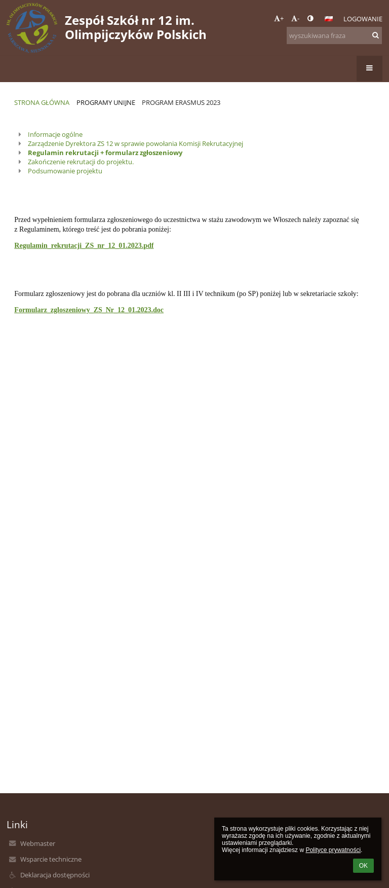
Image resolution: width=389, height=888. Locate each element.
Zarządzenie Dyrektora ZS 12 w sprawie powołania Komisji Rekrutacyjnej (135, 143)
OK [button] (363, 865)
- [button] (295, 18)
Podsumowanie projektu (65, 170)
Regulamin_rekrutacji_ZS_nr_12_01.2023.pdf (83, 245)
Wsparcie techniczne (51, 859)
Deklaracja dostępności (55, 874)
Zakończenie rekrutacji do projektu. (81, 161)
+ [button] (279, 18)
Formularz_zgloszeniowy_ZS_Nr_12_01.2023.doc (89, 310)
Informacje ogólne (55, 134)
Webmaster (37, 843)
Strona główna (41, 102)
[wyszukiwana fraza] (334, 35)
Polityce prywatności (333, 850)
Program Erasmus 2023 (181, 102)
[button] (328, 19)
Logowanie (362, 18)
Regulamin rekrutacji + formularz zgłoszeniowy (105, 152)
